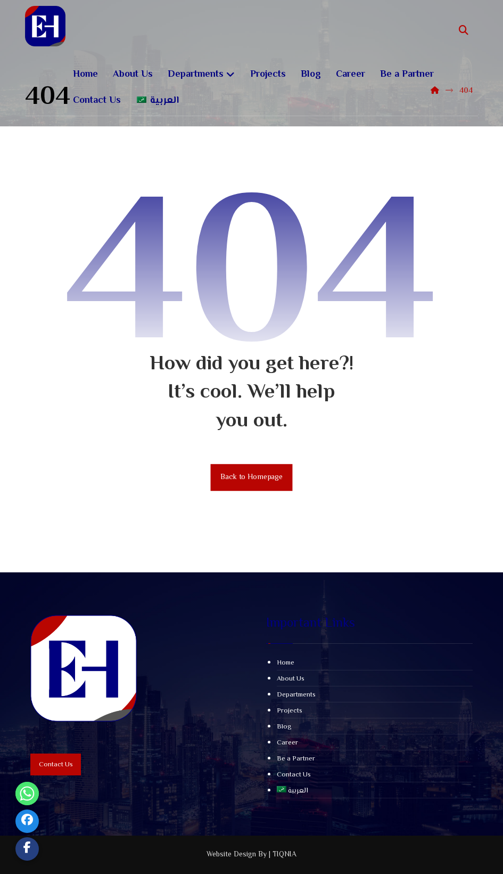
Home (285, 663)
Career (287, 743)
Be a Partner (296, 759)
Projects (289, 711)
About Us (290, 679)
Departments (296, 695)
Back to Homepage (251, 477)
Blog (284, 727)
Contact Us (294, 775)
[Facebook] (27, 821)
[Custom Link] (27, 849)
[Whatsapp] (27, 793)
